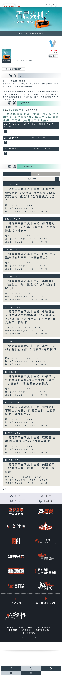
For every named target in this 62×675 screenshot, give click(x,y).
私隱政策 (27, 630)
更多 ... (5, 489)
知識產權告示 (45, 627)
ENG (46, 4)
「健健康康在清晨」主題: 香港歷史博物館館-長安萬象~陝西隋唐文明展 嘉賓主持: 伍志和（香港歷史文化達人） (31, 117)
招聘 (21, 627)
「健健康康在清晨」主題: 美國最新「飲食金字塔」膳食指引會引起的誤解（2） (30, 285)
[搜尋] (54, 4)
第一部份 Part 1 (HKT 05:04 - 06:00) (27, 208)
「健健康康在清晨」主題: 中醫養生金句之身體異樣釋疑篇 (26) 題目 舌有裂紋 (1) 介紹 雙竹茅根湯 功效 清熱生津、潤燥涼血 (30, 317)
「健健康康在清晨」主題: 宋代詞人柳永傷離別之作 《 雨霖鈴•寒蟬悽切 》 (30, 349)
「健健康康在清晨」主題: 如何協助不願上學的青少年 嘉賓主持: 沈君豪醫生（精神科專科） (30, 227)
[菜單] (59, 4)
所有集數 (6, 61)
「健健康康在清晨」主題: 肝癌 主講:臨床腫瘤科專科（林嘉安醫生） (31, 256)
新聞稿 (11, 627)
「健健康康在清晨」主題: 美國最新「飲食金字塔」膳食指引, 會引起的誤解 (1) (30, 468)
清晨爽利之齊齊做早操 (13, 110)
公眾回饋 (48, 501)
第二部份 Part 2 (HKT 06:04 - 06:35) (27, 212)
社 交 (48, 496)
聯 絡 (18, 501)
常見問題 (13, 630)
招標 (31, 627)
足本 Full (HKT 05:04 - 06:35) (23, 205)
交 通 (18, 496)
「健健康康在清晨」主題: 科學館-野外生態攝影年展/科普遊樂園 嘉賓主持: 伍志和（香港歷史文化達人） (30, 380)
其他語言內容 (29, 633)
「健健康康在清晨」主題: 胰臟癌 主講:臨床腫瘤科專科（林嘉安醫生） (30, 439)
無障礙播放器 (43, 630)
